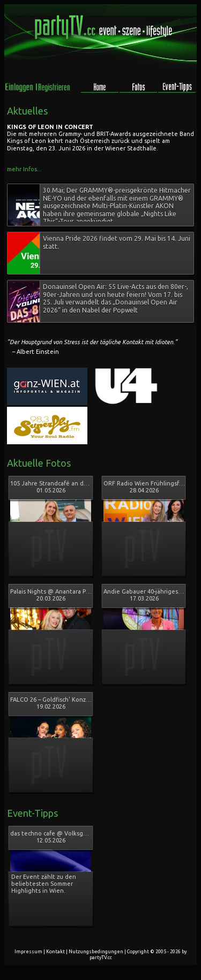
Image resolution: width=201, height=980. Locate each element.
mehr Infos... (24, 169)
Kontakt (55, 951)
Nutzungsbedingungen (96, 951)
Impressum (28, 951)
